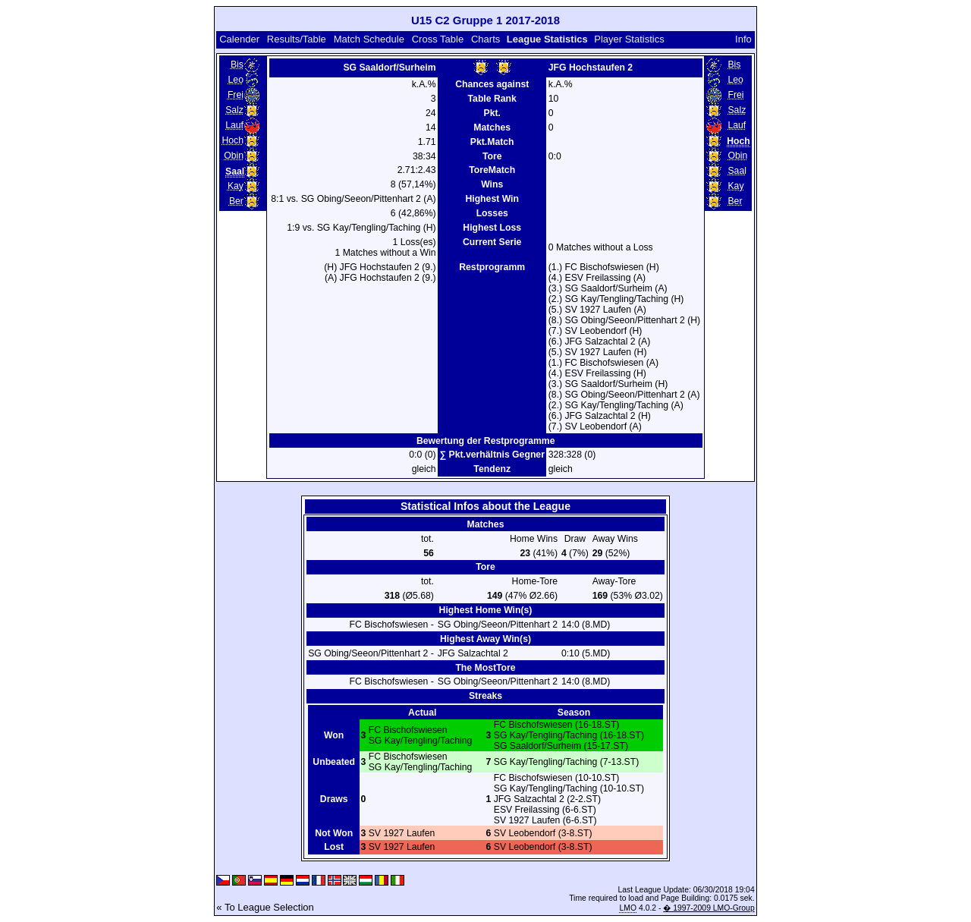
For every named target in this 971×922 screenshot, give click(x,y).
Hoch (233, 140)
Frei (236, 95)
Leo (236, 79)
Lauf (234, 125)
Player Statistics (629, 39)
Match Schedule (369, 39)
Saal (736, 170)
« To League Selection (264, 907)
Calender (239, 39)
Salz (234, 110)
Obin (234, 155)
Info (743, 39)
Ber (236, 201)
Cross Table (438, 39)
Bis (237, 64)
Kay (236, 186)
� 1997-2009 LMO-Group (708, 908)
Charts (485, 39)
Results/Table (296, 39)
